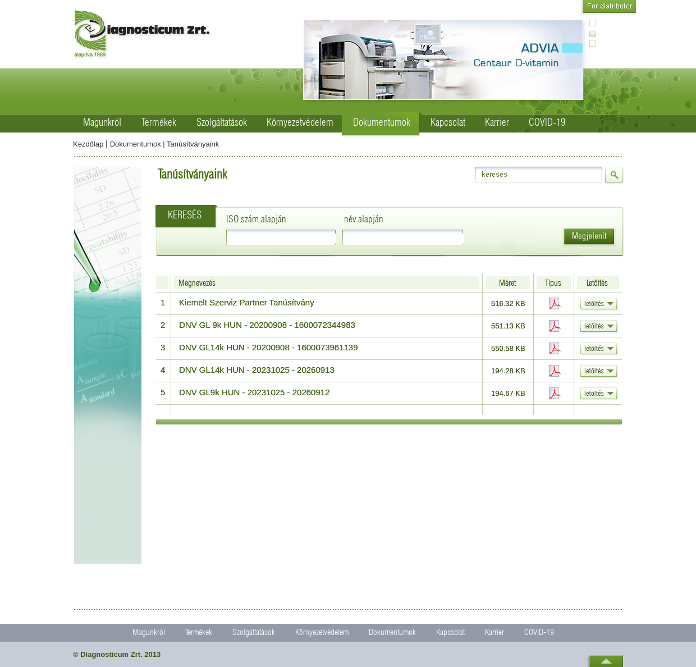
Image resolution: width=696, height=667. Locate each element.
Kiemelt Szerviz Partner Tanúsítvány (246, 302)
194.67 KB (508, 393)
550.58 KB (508, 348)
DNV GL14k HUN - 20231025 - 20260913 (257, 369)
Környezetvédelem (300, 122)
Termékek (158, 122)
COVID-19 (547, 122)
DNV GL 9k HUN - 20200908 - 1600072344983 (267, 325)
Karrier (497, 122)
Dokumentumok (381, 122)
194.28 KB (508, 371)
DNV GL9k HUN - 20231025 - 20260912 (254, 392)
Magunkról (102, 122)
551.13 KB (508, 326)
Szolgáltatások (221, 122)
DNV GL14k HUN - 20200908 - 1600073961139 (268, 347)
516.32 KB (508, 303)
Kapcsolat (448, 122)
